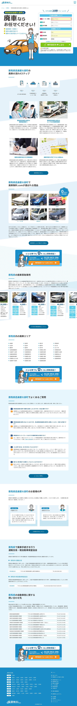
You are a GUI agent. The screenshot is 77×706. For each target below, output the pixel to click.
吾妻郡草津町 (43, 354)
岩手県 (30, 677)
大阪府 (27, 686)
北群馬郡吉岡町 (28, 349)
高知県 (26, 691)
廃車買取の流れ (56, 681)
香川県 (17, 691)
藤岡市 (11, 347)
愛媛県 (22, 691)
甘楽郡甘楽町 (43, 352)
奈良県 (18, 686)
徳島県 (13, 691)
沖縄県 (13, 695)
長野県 (30, 679)
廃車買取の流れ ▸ (38, 173)
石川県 (34, 679)
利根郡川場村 (43, 356)
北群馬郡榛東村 (13, 349)
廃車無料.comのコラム (57, 693)
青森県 (34, 677)
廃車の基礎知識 (56, 691)
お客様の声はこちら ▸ (38, 531)
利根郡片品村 (28, 356)
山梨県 (26, 679)
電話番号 (45, 35)
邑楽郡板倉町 (43, 358)
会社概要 (54, 696)
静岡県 (17, 682)
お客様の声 (55, 688)
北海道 (13, 675)
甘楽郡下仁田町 (13, 352)
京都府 (31, 686)
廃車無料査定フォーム (57, 679)
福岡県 (40, 693)
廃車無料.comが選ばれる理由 (58, 677)
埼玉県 (31, 684)
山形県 (17, 677)
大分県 (22, 693)
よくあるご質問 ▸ (38, 476)
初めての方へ (55, 675)
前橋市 (11, 343)
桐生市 (41, 343)
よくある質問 (55, 684)
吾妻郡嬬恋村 (28, 354)
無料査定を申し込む (55, 44)
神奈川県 (13, 684)
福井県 (22, 679)
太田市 (11, 345)
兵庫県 (22, 686)
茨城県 (18, 684)
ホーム (3, 8)
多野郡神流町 (58, 349)
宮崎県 (18, 693)
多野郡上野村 (43, 349)
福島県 (13, 677)
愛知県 (26, 682)
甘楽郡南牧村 (28, 352)
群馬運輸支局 (12, 571)
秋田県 (22, 677)
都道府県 (45, 39)
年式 (44, 22)
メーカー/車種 (46, 19)
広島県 (17, 688)
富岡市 (26, 347)
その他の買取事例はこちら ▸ (38, 326)
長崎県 (31, 693)
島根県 (26, 688)
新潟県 (17, 679)
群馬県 (7, 8)
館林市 (41, 345)
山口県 (13, 688)
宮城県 (26, 677)
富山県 (13, 679)
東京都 (40, 684)
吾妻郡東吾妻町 (13, 356)
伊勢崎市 (57, 343)
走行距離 (45, 25)
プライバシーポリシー (56, 41)
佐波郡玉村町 (28, 358)
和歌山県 (13, 686)
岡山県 (22, 688)
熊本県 (27, 693)
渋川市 (56, 345)
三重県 (22, 682)
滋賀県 (35, 686)
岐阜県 (13, 682)
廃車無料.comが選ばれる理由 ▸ (38, 243)
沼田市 (26, 345)
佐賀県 (35, 693)
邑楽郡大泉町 (28, 360)
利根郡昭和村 (58, 356)
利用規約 (48, 41)
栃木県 (22, 684)
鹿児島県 (13, 693)
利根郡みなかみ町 (14, 358)
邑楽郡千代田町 (13, 360)
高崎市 (26, 343)
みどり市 (57, 347)
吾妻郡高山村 (58, 354)
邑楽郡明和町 (58, 358)
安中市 (41, 347)
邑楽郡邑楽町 (43, 360)
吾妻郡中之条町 (58, 352)
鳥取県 (30, 688)
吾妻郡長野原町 (13, 354)
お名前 (44, 32)
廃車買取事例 (55, 686)
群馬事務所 (12, 586)
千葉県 (35, 684)
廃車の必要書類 (28, 439)
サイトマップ (55, 701)
